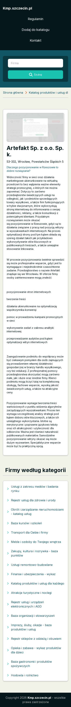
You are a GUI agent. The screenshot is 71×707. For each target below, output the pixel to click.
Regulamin (35, 19)
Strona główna (13, 92)
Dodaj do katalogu (35, 30)
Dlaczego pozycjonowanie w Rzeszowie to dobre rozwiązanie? (32, 169)
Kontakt (35, 40)
